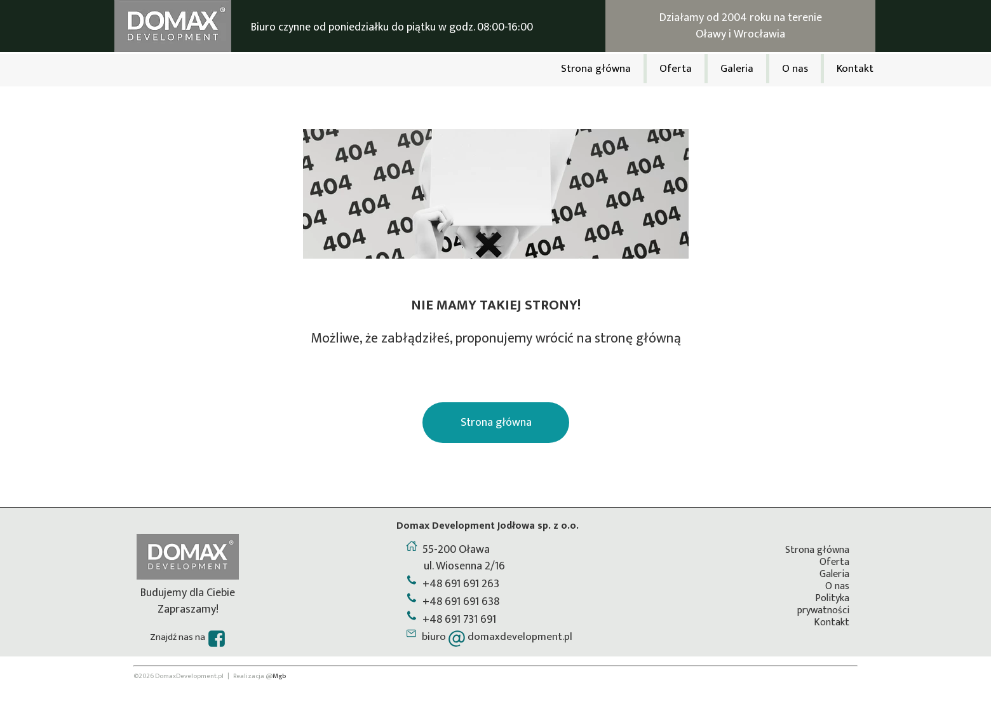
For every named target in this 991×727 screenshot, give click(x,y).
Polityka (832, 598)
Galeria (834, 574)
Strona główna (817, 550)
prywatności (823, 610)
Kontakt (831, 622)
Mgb (279, 676)
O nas (837, 586)
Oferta (834, 562)
